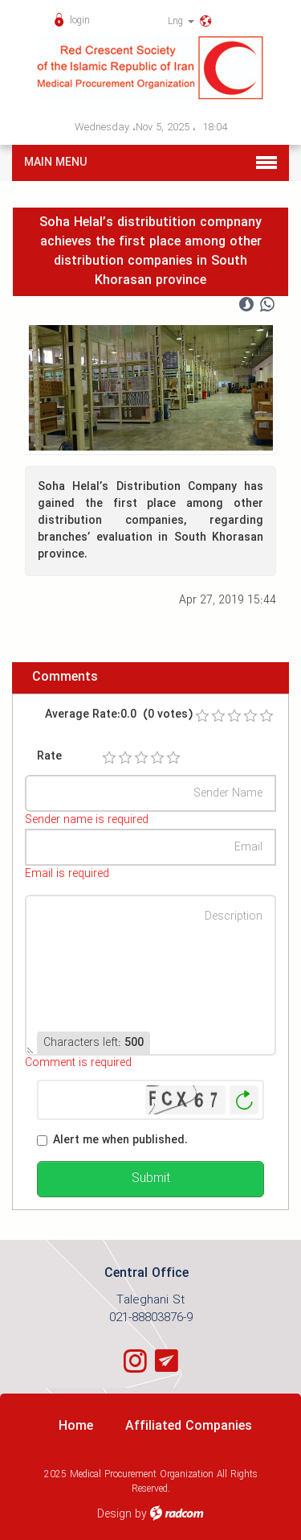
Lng (181, 21)
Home (76, 1426)
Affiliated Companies (188, 1426)
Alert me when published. (120, 1140)
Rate (49, 756)
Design (114, 1514)
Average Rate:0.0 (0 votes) (119, 714)
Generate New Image (244, 1100)
